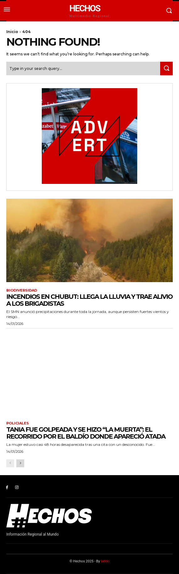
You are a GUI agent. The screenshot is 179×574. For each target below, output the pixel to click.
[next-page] (20, 463)
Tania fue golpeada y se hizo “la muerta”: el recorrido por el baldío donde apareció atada (85, 433)
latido (105, 561)
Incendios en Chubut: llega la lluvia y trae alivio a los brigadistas (89, 300)
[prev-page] (10, 463)
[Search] (166, 68)
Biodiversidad (21, 290)
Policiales (17, 423)
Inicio (12, 31)
